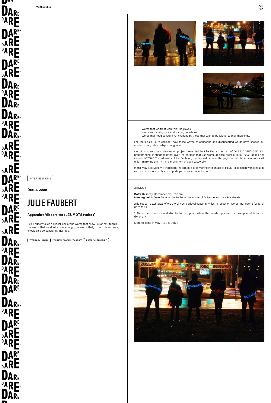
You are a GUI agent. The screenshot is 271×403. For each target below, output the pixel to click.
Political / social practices (67, 240)
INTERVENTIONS (40, 178)
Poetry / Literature (96, 240)
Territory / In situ (39, 240)
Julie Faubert (35, 224)
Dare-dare (10, 201)
